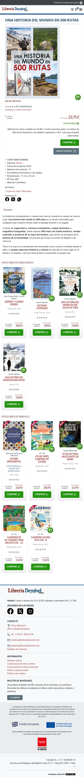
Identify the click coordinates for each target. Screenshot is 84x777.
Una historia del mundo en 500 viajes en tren (70, 305)
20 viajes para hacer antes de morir (70, 457)
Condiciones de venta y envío (21, 663)
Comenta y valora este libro (18, 109)
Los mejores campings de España (42, 459)
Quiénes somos (14, 660)
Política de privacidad (17, 670)
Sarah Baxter (13, 101)
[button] (72, 9)
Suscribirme (15, 697)
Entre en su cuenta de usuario (68, 2)
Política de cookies (16, 673)
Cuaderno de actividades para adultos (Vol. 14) (13, 540)
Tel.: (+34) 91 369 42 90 (20, 634)
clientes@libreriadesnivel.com (23, 639)
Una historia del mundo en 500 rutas (14, 378)
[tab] (8, 210)
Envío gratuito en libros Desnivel (22, 666)
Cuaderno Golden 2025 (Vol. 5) (40, 538)
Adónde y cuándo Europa (14, 303)
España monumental (14, 460)
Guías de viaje (13, 191)
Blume (19, 162)
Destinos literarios (42, 307)
